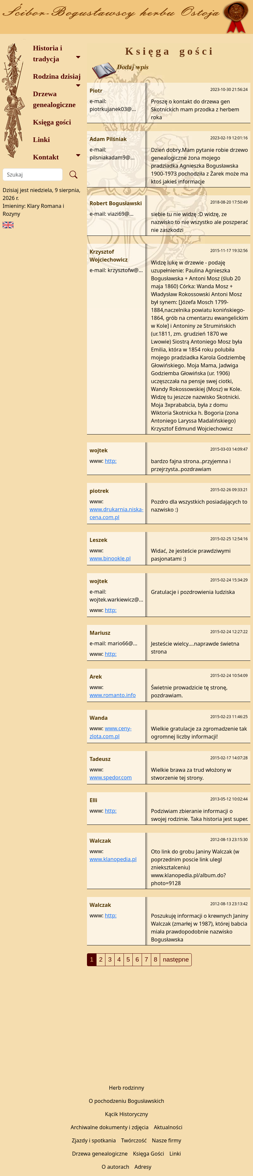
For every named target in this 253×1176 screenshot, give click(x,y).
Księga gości (52, 122)
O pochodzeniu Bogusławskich (126, 1101)
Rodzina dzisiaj (57, 78)
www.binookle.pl (110, 558)
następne (176, 959)
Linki (41, 139)
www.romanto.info (113, 695)
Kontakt (57, 156)
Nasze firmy (166, 1140)
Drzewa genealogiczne (54, 99)
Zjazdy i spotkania (94, 1140)
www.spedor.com (111, 777)
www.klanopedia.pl (113, 859)
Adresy (142, 1166)
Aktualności (168, 1127)
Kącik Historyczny (126, 1114)
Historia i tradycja (57, 53)
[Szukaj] (33, 174)
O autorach (115, 1166)
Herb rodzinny (126, 1087)
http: (111, 460)
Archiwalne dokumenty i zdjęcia (109, 1127)
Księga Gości (148, 1153)
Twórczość (134, 1140)
